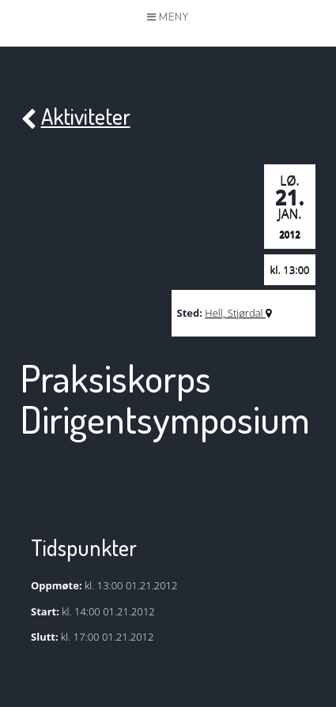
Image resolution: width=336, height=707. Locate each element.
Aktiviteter (75, 117)
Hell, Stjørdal (238, 313)
